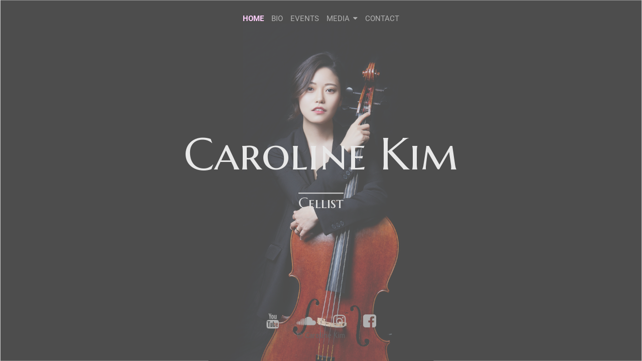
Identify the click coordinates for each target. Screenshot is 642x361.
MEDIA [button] (342, 18)
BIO (277, 18)
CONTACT (382, 18)
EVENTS (304, 18)
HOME (253, 18)
